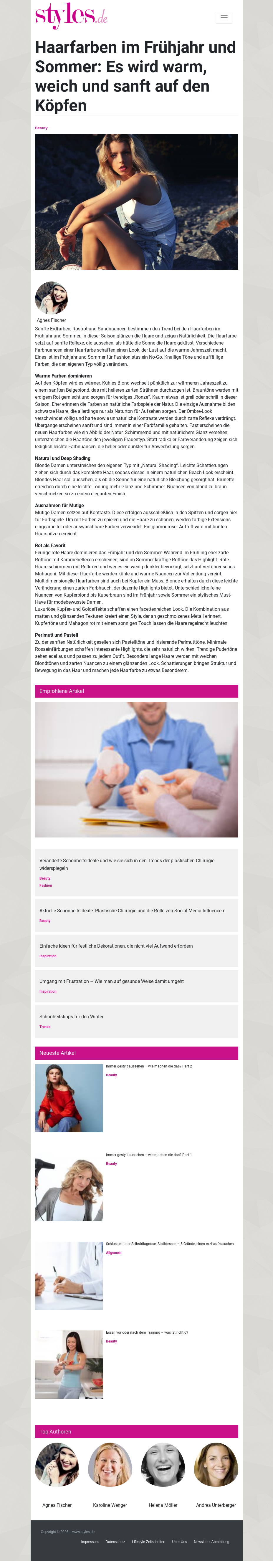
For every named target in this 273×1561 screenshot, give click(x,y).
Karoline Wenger (110, 1505)
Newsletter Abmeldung (211, 1542)
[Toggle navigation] (224, 18)
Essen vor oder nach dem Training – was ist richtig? (147, 1332)
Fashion (45, 885)
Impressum (90, 1542)
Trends (44, 1027)
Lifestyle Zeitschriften (148, 1542)
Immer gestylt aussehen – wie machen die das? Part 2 (149, 1066)
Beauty (41, 128)
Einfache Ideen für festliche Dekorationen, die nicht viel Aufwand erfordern (116, 946)
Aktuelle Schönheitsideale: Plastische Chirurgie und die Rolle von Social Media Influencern (132, 910)
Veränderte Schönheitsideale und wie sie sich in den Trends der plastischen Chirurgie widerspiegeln (126, 864)
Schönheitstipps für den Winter (71, 1016)
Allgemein (114, 1253)
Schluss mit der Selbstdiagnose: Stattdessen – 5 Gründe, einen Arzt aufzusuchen (170, 1244)
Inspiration (48, 956)
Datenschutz (115, 1542)
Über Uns (179, 1542)
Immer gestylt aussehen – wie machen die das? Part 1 (149, 1155)
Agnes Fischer (57, 1505)
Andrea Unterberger (216, 1505)
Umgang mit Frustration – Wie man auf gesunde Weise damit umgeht (111, 981)
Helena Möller (163, 1505)
